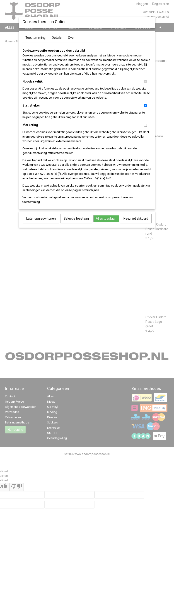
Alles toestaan (106, 218)
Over (71, 37)
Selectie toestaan (76, 218)
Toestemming (35, 37)
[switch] (145, 81)
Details (57, 37)
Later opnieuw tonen (41, 218)
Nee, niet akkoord (135, 218)
